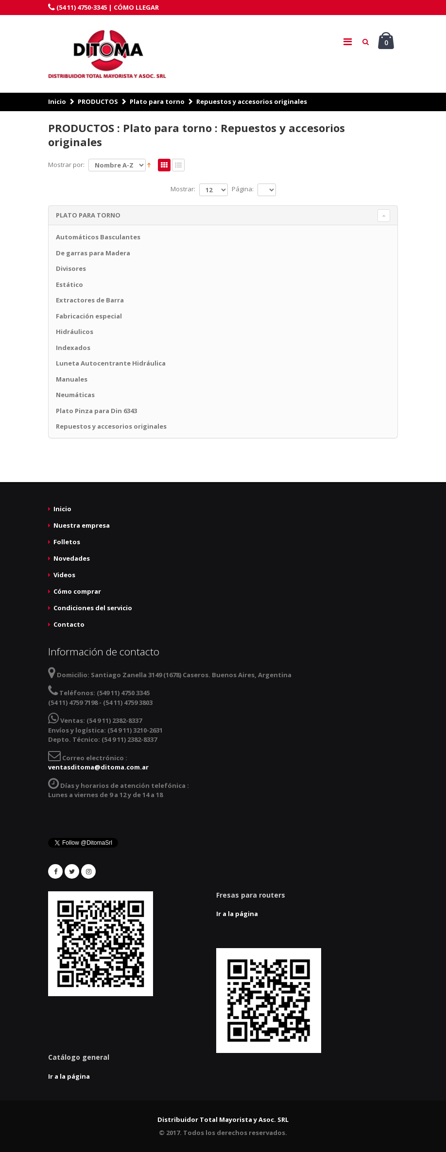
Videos (64, 574)
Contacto (69, 624)
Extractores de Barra (90, 300)
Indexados (73, 347)
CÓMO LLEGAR (136, 7)
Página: (243, 188)
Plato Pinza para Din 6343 (96, 410)
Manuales (71, 379)
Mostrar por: (66, 164)
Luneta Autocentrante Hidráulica (111, 363)
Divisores (71, 268)
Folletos (66, 541)
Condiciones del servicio (92, 607)
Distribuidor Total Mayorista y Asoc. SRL (223, 1119)
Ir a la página (237, 913)
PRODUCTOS (98, 101)
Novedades (71, 558)
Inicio (57, 101)
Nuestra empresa (81, 525)
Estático (69, 284)
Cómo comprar (77, 591)
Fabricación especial (89, 316)
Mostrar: (183, 188)
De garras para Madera (93, 253)
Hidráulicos (74, 331)
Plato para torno (157, 101)
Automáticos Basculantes (98, 237)
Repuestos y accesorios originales (251, 101)
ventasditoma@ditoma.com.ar (98, 767)
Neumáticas (75, 394)
